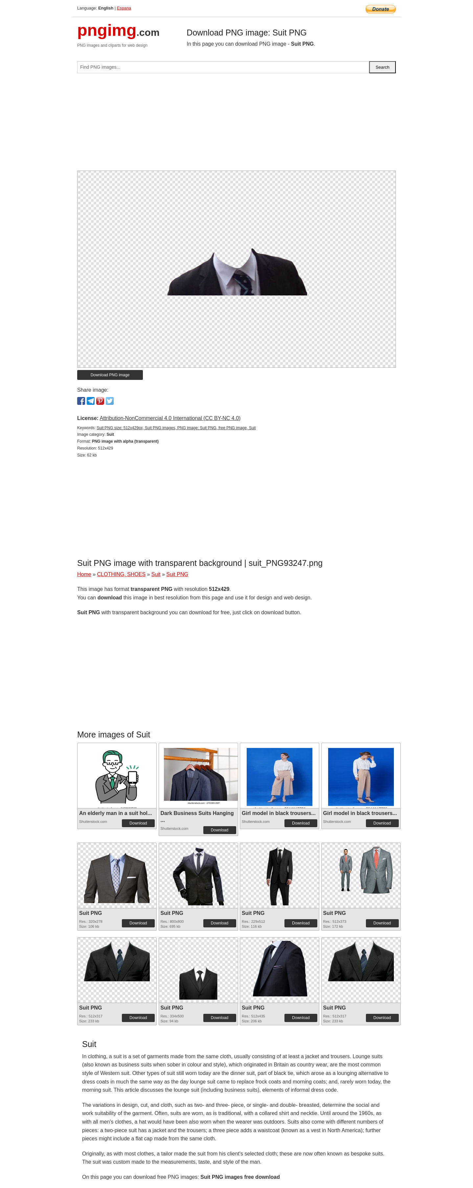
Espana (124, 8)
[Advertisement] (236, 125)
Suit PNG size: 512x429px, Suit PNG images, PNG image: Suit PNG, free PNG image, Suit (176, 428)
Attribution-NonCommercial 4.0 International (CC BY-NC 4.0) (170, 418)
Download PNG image (110, 375)
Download (138, 823)
